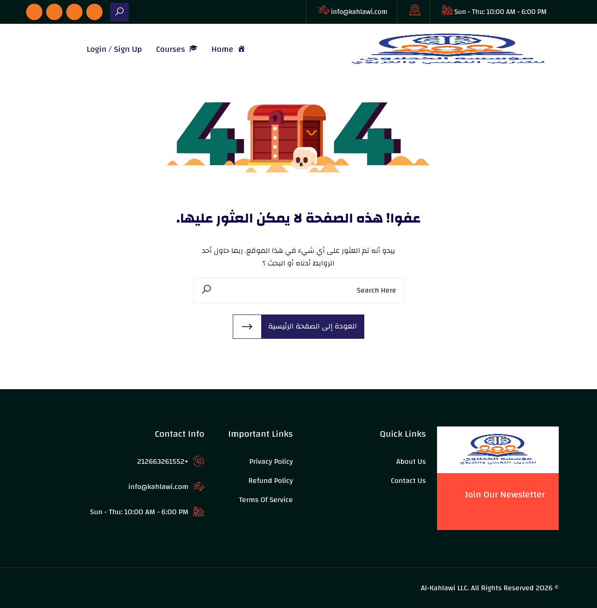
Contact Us (408, 481)
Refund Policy (271, 481)
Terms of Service (266, 500)
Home (229, 49)
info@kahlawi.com (359, 12)
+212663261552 (162, 461)
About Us (411, 461)
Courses (176, 49)
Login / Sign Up (114, 49)
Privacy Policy (271, 461)
